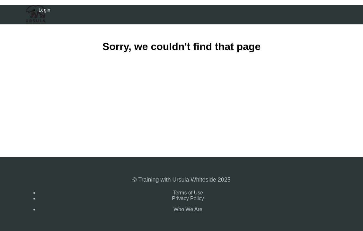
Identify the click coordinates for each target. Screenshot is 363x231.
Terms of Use (188, 192)
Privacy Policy (188, 198)
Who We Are (187, 209)
